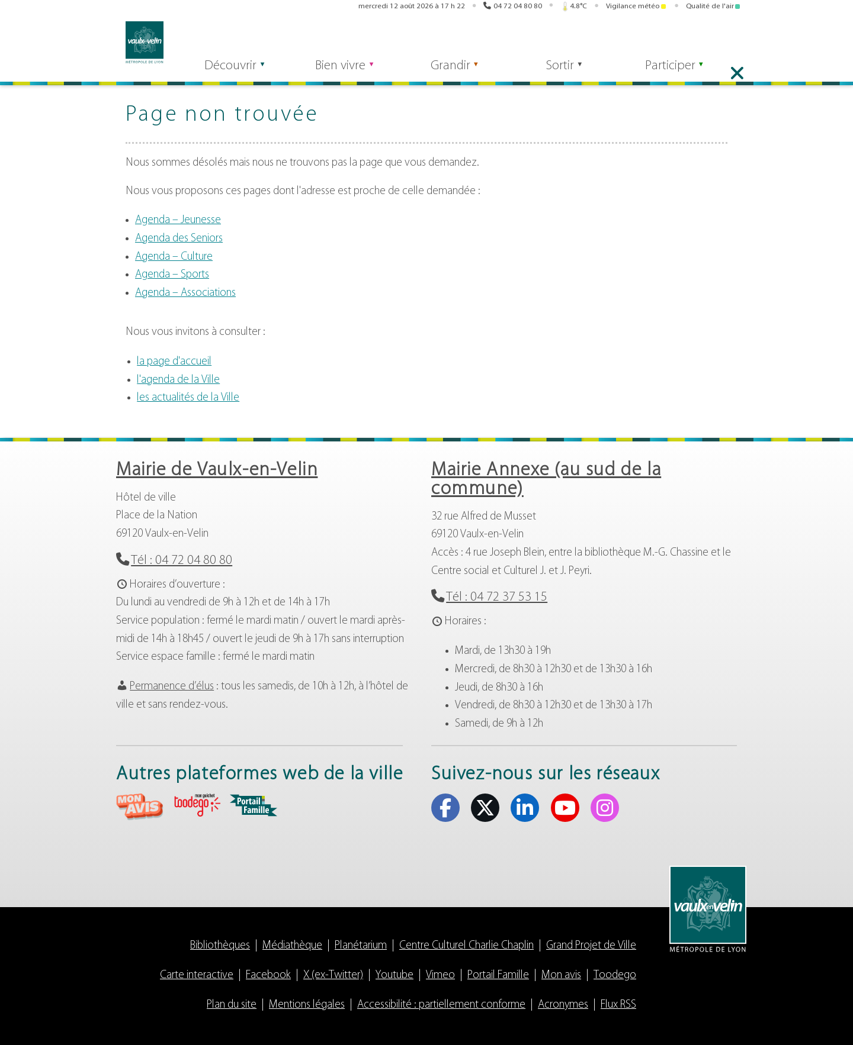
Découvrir (223, 72)
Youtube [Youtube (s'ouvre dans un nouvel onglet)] (718, 40)
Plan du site (231, 1005)
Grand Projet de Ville (591, 946)
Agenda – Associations (185, 293)
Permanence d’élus (172, 686)
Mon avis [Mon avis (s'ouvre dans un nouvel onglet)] (506, 40)
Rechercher (304, 40)
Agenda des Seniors (179, 238)
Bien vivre (338, 72)
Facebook (268, 975)
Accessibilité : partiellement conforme (441, 1005)
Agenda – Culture (174, 257)
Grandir (452, 72)
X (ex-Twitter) (333, 975)
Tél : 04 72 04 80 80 (181, 560)
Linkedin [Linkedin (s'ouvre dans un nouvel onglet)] (700, 40)
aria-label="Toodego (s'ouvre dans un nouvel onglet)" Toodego (196, 805)
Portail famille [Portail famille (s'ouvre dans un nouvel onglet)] (595, 40)
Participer (682, 72)
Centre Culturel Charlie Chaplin (466, 946)
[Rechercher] (234, 40)
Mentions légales (307, 1005)
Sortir (567, 72)
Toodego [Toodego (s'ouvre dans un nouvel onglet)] (550, 40)
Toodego (615, 975)
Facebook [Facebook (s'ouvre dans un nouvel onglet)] (663, 40)
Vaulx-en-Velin (135, 42)
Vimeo (440, 975)
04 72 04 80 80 (517, 7)
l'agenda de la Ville (178, 380)
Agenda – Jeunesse (178, 220)
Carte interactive (196, 975)
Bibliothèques (220, 946)
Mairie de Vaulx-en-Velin (217, 470)
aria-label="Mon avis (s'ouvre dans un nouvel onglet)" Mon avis (139, 807)
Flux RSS (618, 1005)
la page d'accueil (174, 361)
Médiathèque (292, 946)
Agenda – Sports (172, 274)
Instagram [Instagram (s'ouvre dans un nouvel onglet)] (737, 40)
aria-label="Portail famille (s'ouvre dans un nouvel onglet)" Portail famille (253, 805)
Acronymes (563, 1005)
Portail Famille (498, 975)
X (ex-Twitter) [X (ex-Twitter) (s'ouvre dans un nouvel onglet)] (682, 40)
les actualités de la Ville (188, 398)
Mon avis (561, 975)
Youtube (394, 975)
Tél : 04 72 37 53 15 (496, 597)
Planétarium (361, 946)
